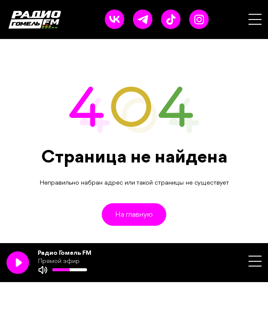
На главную (134, 214)
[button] (255, 19)
